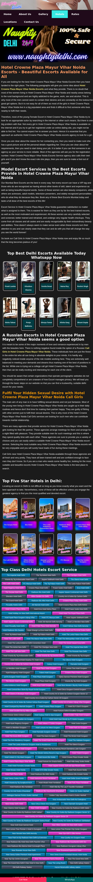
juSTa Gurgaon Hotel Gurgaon (15, 677)
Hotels (59, 14)
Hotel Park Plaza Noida (14, 774)
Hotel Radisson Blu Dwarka (13, 630)
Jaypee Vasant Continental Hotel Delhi (73, 592)
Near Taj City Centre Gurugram (16, 859)
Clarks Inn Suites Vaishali (79, 791)
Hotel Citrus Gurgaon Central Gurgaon (71, 689)
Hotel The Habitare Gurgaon (79, 740)
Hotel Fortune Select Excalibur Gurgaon (68, 711)
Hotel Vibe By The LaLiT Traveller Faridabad (66, 787)
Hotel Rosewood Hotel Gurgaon (76, 732)
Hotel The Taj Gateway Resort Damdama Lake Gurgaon (65, 749)
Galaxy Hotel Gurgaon (55, 664)
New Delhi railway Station (79, 863)
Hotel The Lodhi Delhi (12, 639)
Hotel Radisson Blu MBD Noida (42, 774)
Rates (75, 14)
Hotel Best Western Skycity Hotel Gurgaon (73, 685)
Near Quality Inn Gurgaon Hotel (73, 838)
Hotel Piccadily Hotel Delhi (15, 626)
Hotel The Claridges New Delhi (45, 647)
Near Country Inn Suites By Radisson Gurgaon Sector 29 (46, 816)
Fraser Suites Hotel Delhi (62, 588)
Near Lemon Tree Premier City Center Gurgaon (69, 829)
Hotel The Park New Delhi (45, 651)
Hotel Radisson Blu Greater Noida (75, 774)
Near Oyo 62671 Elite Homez (70, 833)
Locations (10, 21)
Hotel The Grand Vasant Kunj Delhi (72, 643)
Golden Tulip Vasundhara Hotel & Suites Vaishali (67, 795)
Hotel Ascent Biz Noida (46, 757)
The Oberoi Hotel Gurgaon (72, 660)
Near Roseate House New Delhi (24, 850)
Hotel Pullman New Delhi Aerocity (75, 626)
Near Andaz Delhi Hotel (14, 804)
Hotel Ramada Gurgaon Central (44, 732)
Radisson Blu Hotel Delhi (40, 592)
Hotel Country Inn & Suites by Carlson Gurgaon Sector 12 (66, 694)
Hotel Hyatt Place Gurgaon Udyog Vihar (20, 618)
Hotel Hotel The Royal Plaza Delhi (72, 613)
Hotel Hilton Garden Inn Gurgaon (21, 719)
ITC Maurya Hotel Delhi (32, 584)
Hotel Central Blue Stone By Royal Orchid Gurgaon (26, 689)
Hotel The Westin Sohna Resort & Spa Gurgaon (48, 753)
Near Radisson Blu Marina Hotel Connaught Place (26, 846)
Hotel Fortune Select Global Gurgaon (17, 715)
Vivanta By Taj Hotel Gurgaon (76, 681)
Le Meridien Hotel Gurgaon (16, 668)
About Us (25, 14)
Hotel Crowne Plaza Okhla (15, 609)
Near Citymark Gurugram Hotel (76, 804)
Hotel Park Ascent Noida (77, 770)
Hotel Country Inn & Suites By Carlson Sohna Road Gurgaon (26, 702)
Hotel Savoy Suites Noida (14, 778)
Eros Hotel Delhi (83, 588)
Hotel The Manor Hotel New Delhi (39, 639)
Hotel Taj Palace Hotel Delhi (43, 634)
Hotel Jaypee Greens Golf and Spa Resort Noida (66, 766)
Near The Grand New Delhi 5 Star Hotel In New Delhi (24, 863)
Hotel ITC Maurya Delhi (50, 618)
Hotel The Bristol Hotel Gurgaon (76, 736)
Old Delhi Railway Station (22, 867)
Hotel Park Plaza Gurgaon (15, 732)
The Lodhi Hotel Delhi (11, 584)
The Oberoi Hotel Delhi (79, 579)
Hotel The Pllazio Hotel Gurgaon (19, 749)
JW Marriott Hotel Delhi (40, 605)
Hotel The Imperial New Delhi (77, 647)
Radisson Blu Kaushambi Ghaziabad (50, 791)
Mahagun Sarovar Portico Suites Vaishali (22, 795)
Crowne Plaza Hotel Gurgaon (76, 673)
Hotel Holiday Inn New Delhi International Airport (26, 613)
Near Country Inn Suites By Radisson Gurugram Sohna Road (26, 821)
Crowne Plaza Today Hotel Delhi (75, 601)
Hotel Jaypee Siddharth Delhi (77, 618)
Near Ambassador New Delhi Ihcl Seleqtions (69, 799)
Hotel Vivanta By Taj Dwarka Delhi (50, 656)
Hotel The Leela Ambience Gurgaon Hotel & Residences (29, 744)
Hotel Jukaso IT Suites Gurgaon (50, 723)
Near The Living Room (56, 863)
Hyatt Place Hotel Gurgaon (46, 668)
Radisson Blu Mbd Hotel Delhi (42, 601)
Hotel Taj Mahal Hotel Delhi (15, 634)
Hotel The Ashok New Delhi (15, 647)
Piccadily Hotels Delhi (14, 605)
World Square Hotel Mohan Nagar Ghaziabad (24, 799)
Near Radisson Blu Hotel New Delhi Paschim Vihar (26, 842)
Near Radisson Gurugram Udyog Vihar (71, 846)
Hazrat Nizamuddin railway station (67, 867)
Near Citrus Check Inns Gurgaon (43, 804)
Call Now (23, 879)
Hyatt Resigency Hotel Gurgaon (18, 673)
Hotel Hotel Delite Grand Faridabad (75, 778)
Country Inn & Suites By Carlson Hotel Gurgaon (22, 664)
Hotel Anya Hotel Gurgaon (42, 685)
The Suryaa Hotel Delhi (14, 592)
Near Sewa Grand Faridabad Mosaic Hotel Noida (68, 855)
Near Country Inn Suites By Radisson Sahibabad (71, 821)
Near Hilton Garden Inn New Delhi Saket (67, 825)
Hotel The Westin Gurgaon (14, 753)
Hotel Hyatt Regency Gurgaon (17, 723)
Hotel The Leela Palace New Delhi (75, 634)
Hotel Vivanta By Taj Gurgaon (78, 656)
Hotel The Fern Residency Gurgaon (16, 740)
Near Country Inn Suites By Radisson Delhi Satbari (23, 812)
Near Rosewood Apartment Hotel (69, 850)
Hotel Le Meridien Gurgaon (16, 728)
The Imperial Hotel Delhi (16, 575)
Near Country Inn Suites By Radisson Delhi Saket (70, 808)
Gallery (43, 14)
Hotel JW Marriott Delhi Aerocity (50, 622)
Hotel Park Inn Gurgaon (78, 728)
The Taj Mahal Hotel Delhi (46, 575)
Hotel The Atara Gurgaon (46, 736)
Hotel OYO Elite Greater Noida (46, 770)
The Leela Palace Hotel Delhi (79, 584)
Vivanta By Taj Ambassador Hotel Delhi (19, 579)
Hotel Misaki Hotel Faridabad (50, 783)
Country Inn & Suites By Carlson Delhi (72, 596)
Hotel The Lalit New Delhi (15, 651)
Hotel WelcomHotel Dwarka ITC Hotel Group (27, 660)
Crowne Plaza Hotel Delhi (38, 588)
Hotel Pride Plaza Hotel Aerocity (44, 626)
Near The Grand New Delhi (78, 859)
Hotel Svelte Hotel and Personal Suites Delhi (73, 630)
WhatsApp (70, 879)
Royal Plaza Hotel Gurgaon (45, 681)
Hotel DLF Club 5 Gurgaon (78, 706)
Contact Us (31, 21)
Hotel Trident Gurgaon (80, 753)
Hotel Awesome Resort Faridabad (43, 778)
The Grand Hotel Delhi (14, 601)
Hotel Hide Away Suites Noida (78, 761)
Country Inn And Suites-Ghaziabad (17, 791)
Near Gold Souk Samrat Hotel (22, 825)
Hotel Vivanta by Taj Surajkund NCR (18, 783)
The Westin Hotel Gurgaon (16, 681)
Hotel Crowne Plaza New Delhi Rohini (73, 605)
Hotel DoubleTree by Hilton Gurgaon (23, 711)
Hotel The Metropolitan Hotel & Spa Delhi (73, 639)
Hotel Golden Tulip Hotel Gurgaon (77, 715)
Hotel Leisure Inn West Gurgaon (48, 728)
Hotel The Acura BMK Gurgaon (17, 736)
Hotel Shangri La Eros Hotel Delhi (40, 630)
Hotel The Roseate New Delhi (76, 651)
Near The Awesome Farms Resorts (48, 859)
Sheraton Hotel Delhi (14, 596)
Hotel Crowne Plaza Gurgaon (50, 706)
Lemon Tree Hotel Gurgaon (76, 668)
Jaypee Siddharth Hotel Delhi (52, 579)
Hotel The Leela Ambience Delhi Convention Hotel (27, 643)
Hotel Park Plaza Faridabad (78, 783)
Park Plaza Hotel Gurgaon (43, 677)
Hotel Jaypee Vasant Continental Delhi (18, 622)
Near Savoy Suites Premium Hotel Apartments (23, 855)
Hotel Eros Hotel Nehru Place (45, 609)
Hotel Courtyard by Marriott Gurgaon (18, 706)
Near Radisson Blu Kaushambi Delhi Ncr (71, 842)
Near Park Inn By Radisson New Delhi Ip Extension (27, 838)
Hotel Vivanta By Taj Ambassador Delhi (18, 656)
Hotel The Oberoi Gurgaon (75, 744)
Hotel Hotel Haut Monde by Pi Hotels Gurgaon (66, 719)
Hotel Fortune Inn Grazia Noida (50, 761)
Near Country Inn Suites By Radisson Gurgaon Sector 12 (67, 812)
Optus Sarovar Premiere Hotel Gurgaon (74, 677)
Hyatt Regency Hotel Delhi (14, 588)
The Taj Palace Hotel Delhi (54, 584)
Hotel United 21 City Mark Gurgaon (18, 757)
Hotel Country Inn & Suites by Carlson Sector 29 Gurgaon (46, 698)
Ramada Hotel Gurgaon (79, 664)
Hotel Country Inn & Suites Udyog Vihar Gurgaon (71, 702)
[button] (10, 524)
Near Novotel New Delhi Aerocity (24, 833)
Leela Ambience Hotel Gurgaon (15, 685)
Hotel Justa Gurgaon (79, 723)
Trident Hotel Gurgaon (47, 673)
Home (8, 14)
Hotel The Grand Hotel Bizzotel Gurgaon (49, 740)
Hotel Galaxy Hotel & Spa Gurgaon (48, 715)
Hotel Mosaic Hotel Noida (15, 770)
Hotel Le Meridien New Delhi (78, 622)
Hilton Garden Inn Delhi (40, 596)
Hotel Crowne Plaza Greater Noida (75, 757)
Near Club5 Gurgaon (38, 808)
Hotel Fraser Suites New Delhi (76, 609)
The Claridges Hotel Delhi (76, 575)
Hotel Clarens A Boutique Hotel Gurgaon (20, 694)
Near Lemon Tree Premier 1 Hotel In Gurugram (24, 829)
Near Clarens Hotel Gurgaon (14, 808)
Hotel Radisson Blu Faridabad (21, 787)
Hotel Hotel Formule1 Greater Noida (21, 766)
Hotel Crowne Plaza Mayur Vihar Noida (18, 761)
